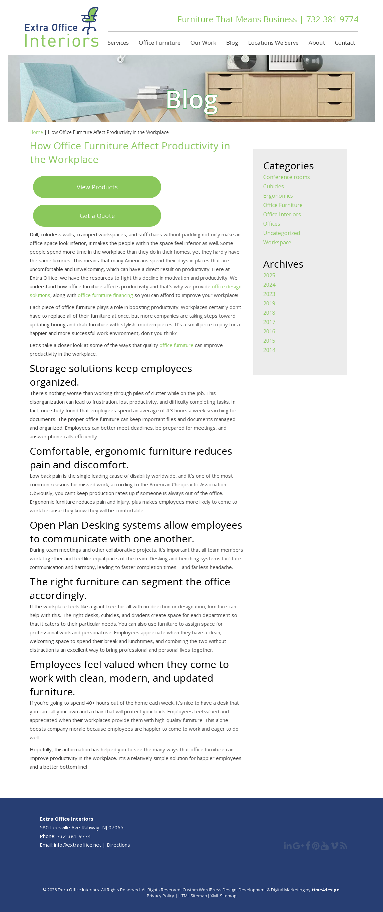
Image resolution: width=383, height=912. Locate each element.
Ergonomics (278, 195)
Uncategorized (281, 233)
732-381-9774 (332, 19)
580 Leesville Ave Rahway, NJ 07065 (81, 827)
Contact (345, 42)
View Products (97, 187)
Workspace (277, 242)
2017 (269, 322)
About (317, 42)
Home (36, 132)
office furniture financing (105, 295)
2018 (269, 312)
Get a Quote (97, 216)
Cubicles (273, 186)
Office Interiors (282, 214)
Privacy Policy (160, 896)
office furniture (176, 345)
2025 (269, 275)
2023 (269, 294)
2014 (269, 350)
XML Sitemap (223, 896)
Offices (271, 223)
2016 (269, 331)
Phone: (48, 836)
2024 (269, 284)
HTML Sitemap (192, 896)
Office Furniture (159, 42)
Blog (232, 42)
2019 (269, 303)
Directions (118, 844)
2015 (269, 340)
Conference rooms (286, 177)
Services (118, 42)
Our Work (203, 42)
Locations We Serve (273, 42)
